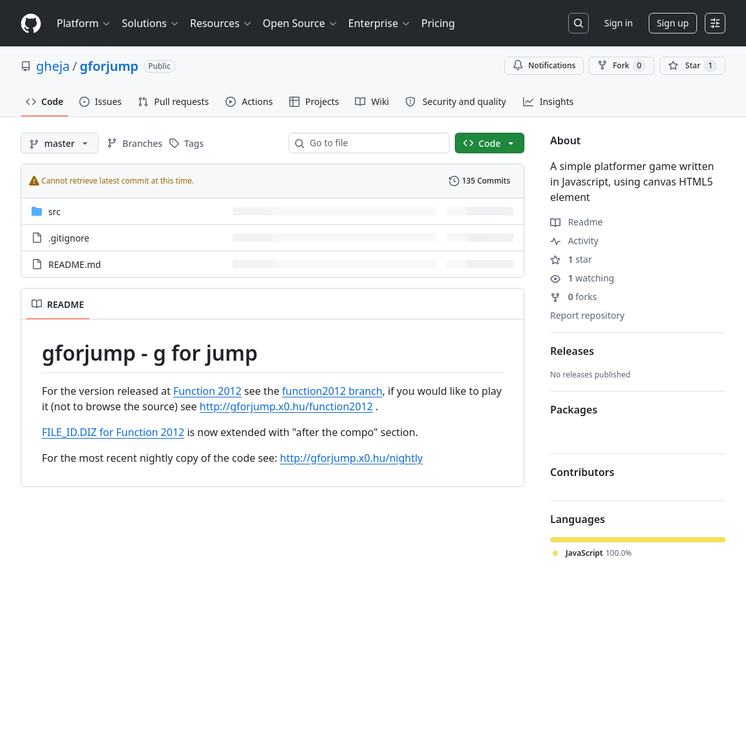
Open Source (300, 23)
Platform (84, 23)
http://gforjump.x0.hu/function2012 (286, 406)
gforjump (109, 66)
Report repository (587, 315)
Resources (221, 23)
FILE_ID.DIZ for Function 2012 (113, 432)
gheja (53, 66)
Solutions (151, 23)
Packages (573, 410)
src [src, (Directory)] (54, 211)
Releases (572, 351)
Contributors (582, 472)
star (571, 259)
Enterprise (380, 23)
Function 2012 (207, 391)
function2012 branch (332, 391)
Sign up (673, 23)
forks (573, 296)
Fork (621, 65)
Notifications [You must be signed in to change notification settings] (544, 65)
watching (582, 278)
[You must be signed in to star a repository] (692, 66)
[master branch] (60, 143)
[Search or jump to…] (578, 23)
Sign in (618, 23)
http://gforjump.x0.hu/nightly (351, 458)
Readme (576, 222)
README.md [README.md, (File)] (74, 264)
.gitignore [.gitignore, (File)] (69, 238)
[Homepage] (31, 23)
